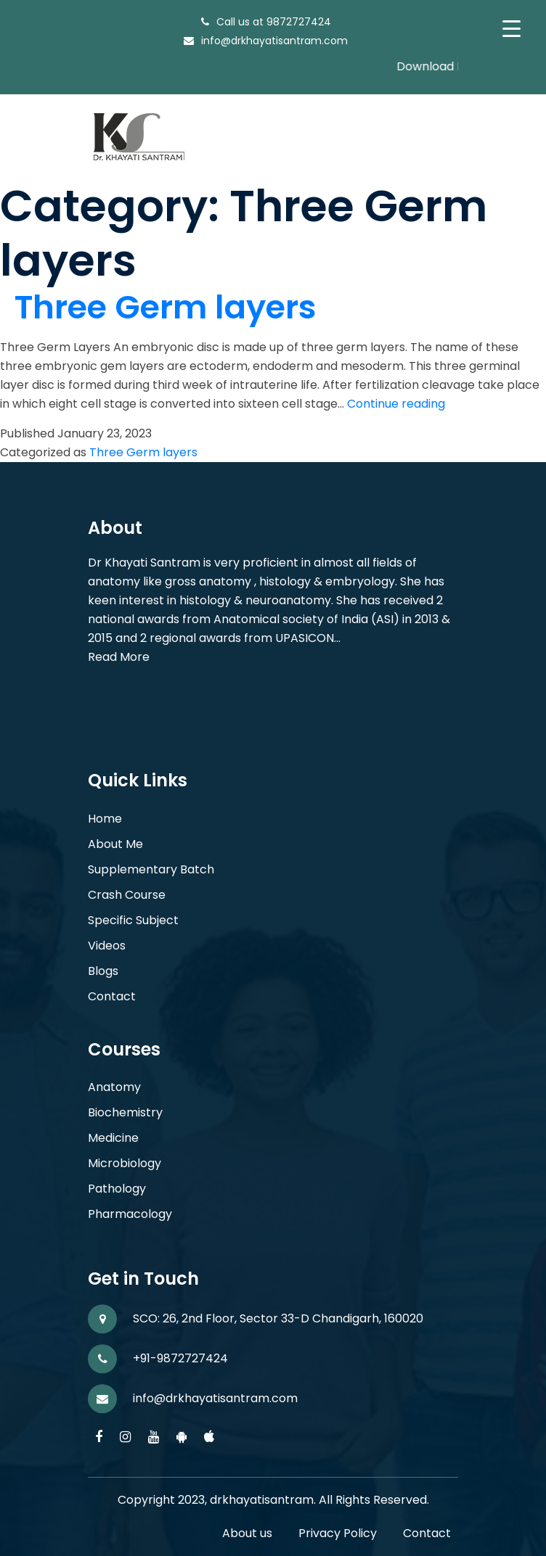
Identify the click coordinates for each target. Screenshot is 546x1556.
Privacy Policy (337, 1533)
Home (105, 859)
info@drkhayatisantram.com (266, 40)
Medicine (113, 1170)
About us (247, 1533)
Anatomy (114, 1119)
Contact (427, 1533)
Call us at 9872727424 (266, 22)
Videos (107, 986)
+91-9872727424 (180, 1390)
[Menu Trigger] (511, 28)
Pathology (117, 1221)
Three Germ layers (170, 307)
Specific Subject (133, 960)
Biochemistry (125, 1145)
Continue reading (396, 403)
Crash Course (127, 935)
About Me (115, 884)
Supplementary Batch (151, 910)
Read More (119, 659)
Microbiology (124, 1195)
